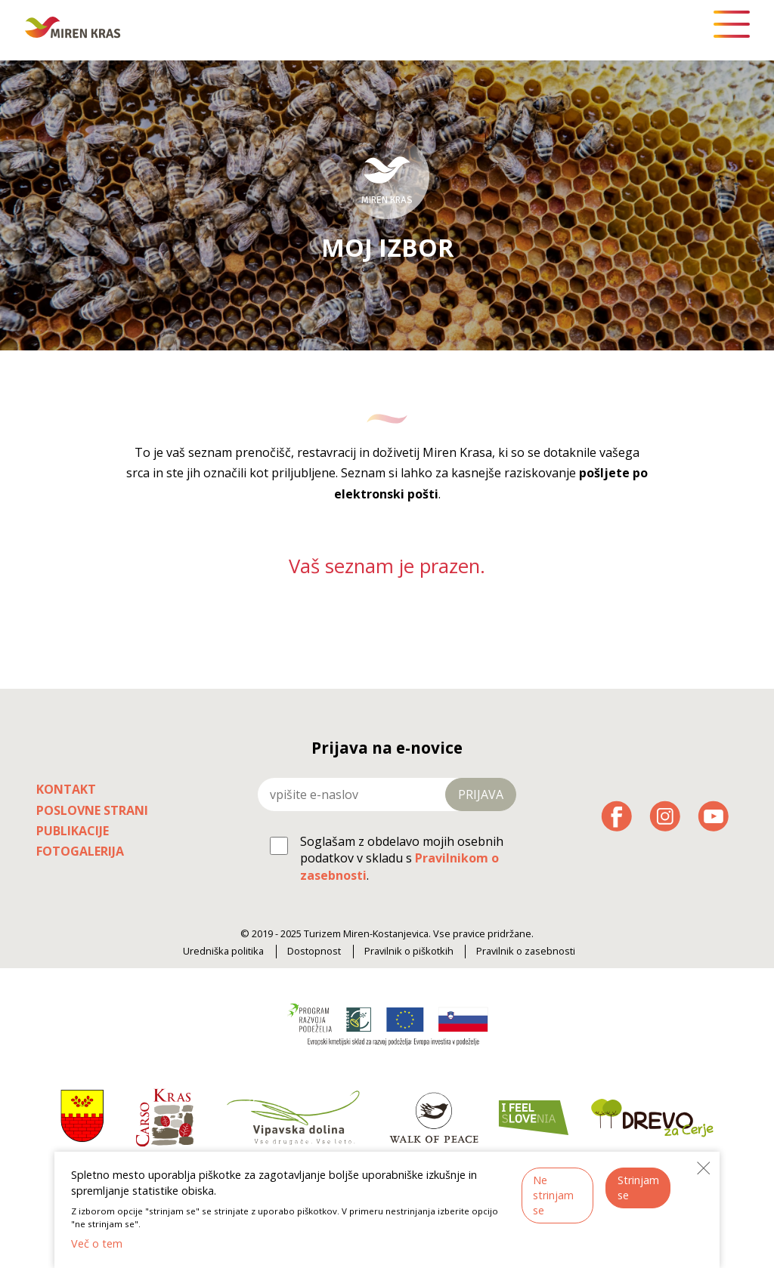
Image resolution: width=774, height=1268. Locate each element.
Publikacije (72, 830)
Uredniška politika (223, 951)
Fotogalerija (80, 851)
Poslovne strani (92, 810)
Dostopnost (314, 951)
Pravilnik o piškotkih (409, 951)
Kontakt (66, 789)
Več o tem (96, 1243)
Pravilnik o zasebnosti (525, 951)
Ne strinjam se (553, 1195)
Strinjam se (638, 1187)
